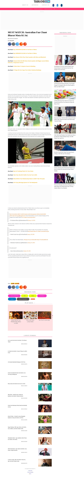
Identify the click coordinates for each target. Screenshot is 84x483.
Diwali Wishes (42, 295)
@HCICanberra (24, 214)
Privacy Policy (30, 470)
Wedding (32, 295)
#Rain (34, 231)
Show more (33, 299)
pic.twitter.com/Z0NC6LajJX (42, 231)
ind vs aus (17, 283)
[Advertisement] (42, 21)
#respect (26, 239)
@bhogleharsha (21, 215)
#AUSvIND (30, 231)
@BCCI (19, 214)
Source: (9, 126)
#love (29, 239)
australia (12, 283)
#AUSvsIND (34, 239)
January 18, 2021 (31, 220)
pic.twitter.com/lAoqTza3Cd (28, 217)
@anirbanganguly (32, 214)
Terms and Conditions (30, 472)
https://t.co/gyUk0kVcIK (42, 239)
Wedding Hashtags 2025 (14, 295)
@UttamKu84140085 (41, 214)
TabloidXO (11, 40)
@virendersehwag (14, 215)
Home (30, 473)
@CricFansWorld (13, 214)
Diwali (24, 295)
